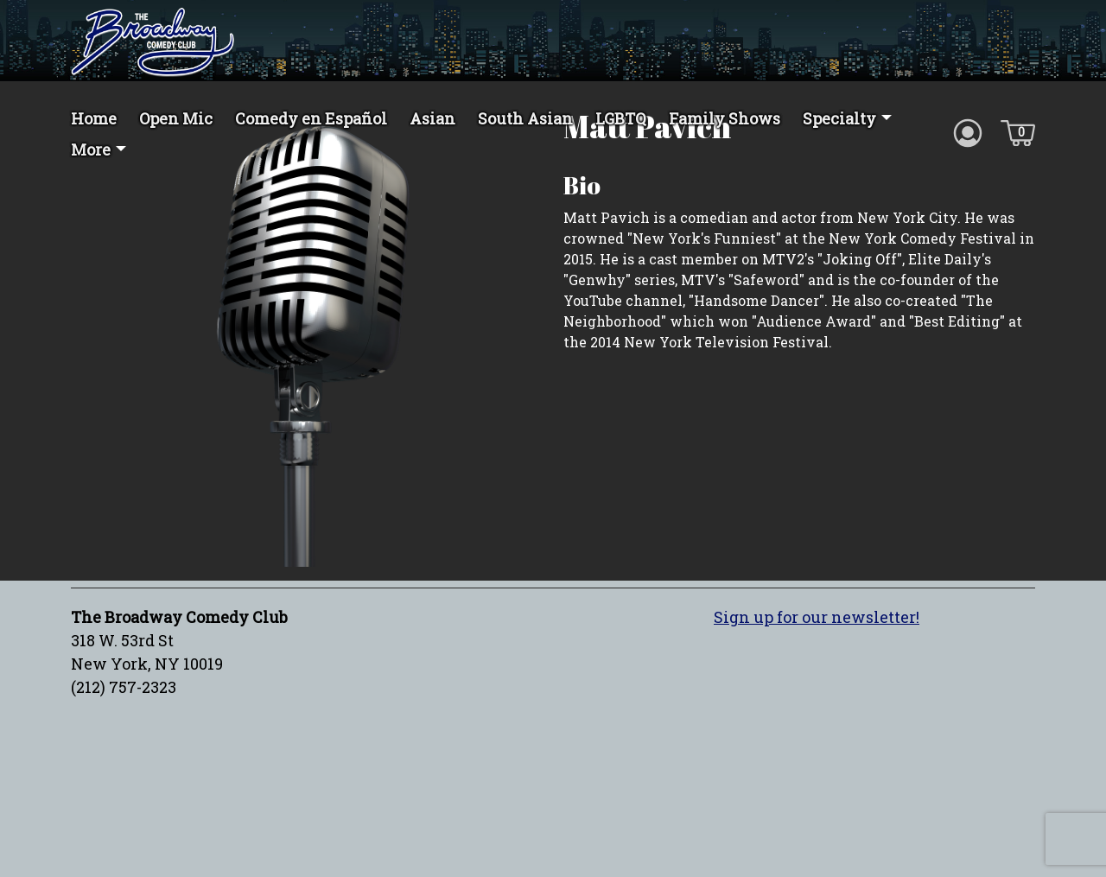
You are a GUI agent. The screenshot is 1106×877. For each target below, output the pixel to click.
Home (94, 118)
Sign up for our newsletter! (816, 678)
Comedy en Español (311, 118)
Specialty (839, 118)
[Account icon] (967, 131)
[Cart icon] (1018, 131)
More (91, 149)
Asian (432, 118)
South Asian (525, 118)
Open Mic (176, 118)
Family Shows (724, 118)
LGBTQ (620, 118)
